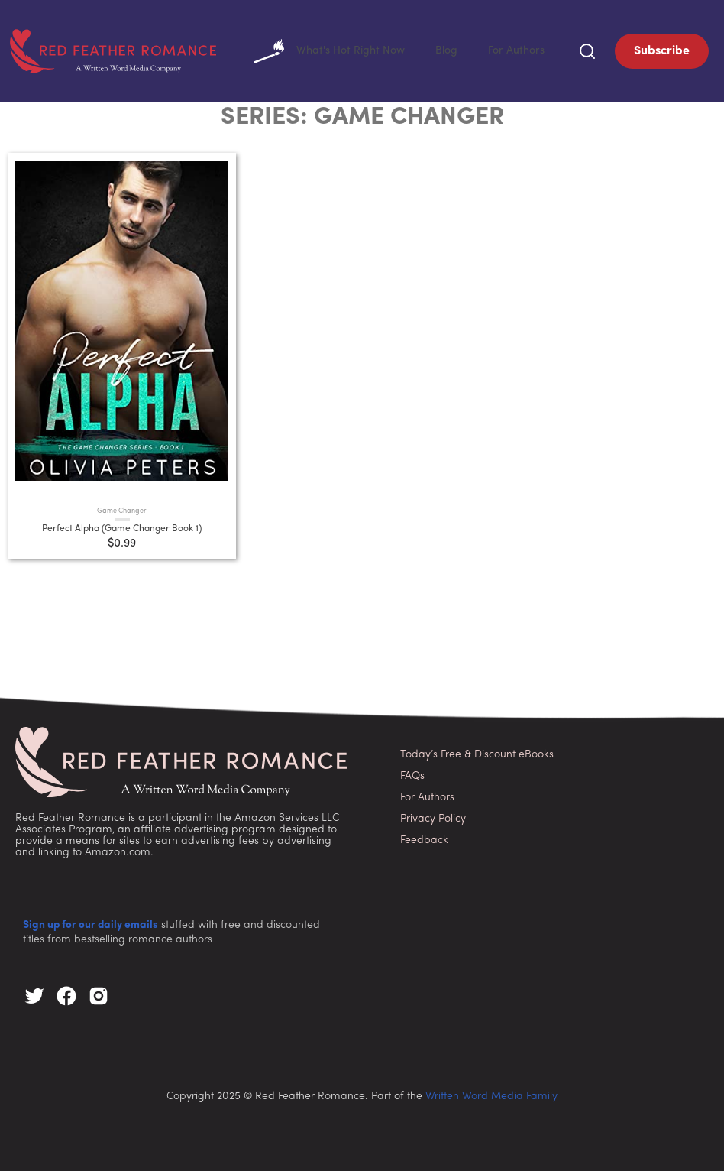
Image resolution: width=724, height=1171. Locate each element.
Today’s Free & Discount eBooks (477, 751)
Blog (480, 49)
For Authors (528, 49)
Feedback (424, 837)
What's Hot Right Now (388, 49)
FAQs (412, 773)
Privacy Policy (433, 816)
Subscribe (662, 50)
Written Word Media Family (491, 1093)
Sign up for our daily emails (90, 922)
